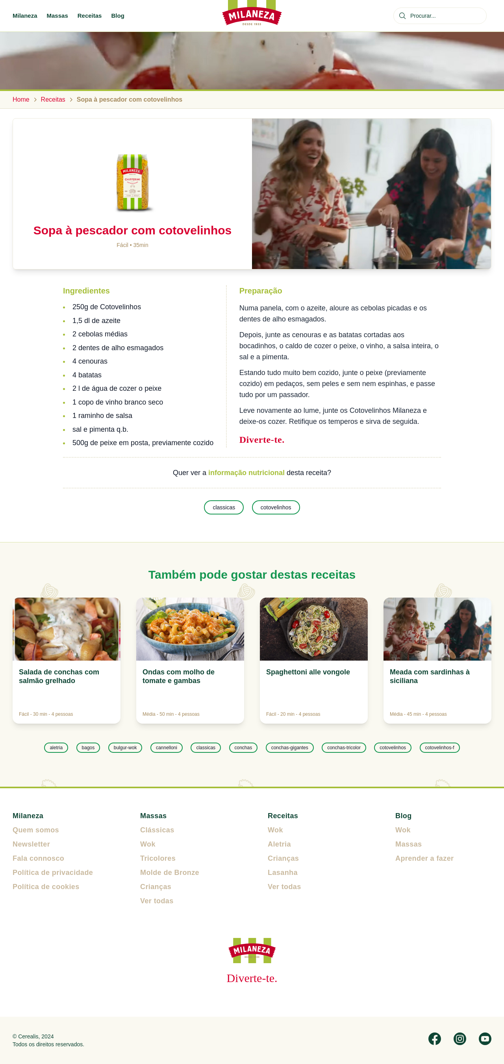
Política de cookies (46, 887)
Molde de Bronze (169, 872)
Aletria (279, 844)
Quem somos (36, 830)
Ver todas (157, 901)
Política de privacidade (53, 872)
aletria (56, 747)
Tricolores (158, 858)
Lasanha (283, 872)
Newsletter (31, 844)
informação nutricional (246, 473)
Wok (148, 844)
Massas (57, 15)
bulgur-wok (125, 747)
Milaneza (25, 15)
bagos (88, 747)
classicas (224, 507)
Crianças (155, 887)
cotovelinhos (276, 507)
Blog (117, 15)
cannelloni (166, 747)
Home (21, 99)
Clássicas (157, 830)
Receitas (90, 15)
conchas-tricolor (344, 747)
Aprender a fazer (424, 858)
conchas (243, 747)
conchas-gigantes (289, 747)
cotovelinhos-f (439, 747)
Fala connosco (38, 858)
